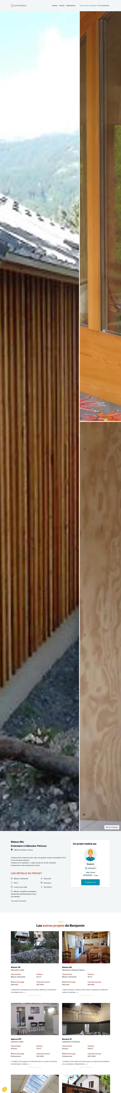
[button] (4, 1089)
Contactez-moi (90, 882)
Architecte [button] (90, 868)
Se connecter (104, 5)
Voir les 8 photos (112, 827)
